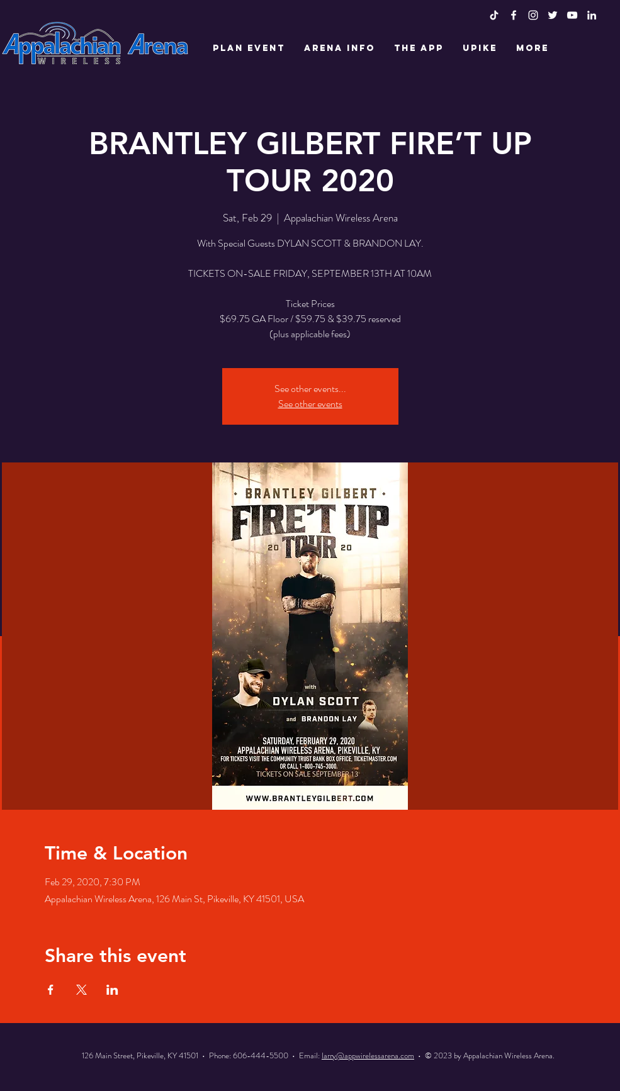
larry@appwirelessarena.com (368, 1055)
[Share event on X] (81, 990)
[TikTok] (494, 15)
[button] (249, 48)
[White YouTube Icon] (572, 15)
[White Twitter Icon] (552, 15)
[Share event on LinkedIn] (112, 990)
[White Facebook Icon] (513, 15)
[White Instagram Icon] (533, 15)
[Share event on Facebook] (51, 990)
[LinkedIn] (591, 15)
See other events (310, 403)
